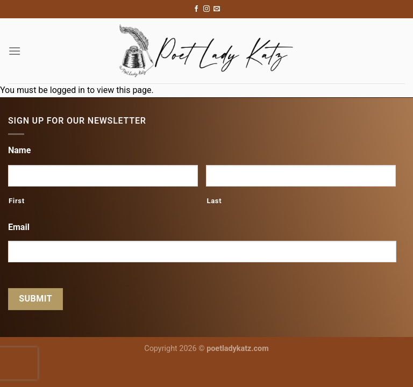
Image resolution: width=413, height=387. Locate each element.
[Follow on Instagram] (206, 9)
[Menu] (14, 51)
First (17, 201)
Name (19, 150)
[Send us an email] (216, 9)
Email (19, 227)
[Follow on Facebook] (196, 9)
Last (214, 201)
